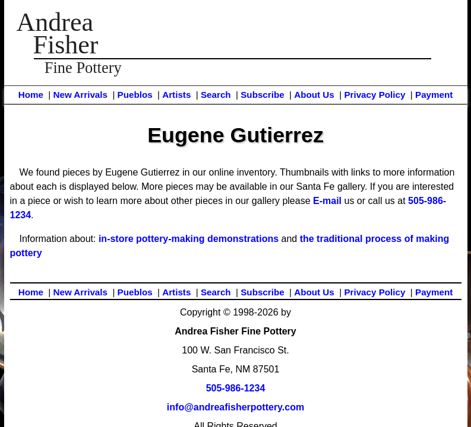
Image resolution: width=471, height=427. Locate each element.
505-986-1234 (235, 388)
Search (216, 95)
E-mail (327, 201)
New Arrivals (80, 95)
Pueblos (135, 95)
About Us (314, 95)
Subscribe (262, 95)
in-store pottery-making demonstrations (189, 239)
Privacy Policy (374, 95)
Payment (434, 95)
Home (30, 95)
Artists (176, 95)
